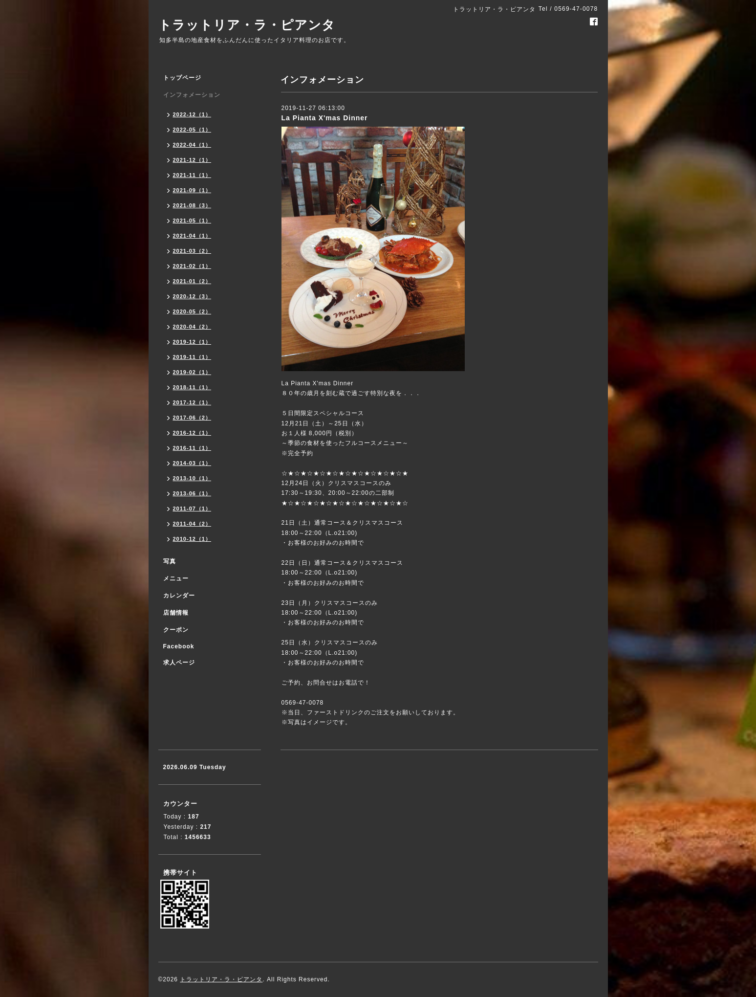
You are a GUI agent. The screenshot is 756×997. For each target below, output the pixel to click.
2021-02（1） (192, 266)
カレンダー (179, 595)
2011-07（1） (192, 508)
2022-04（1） (192, 145)
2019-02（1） (192, 372)
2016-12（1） (192, 433)
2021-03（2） (192, 251)
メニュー (176, 578)
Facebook (178, 646)
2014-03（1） (192, 463)
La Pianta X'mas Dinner (324, 118)
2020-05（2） (192, 311)
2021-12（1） (192, 160)
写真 (169, 561)
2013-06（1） (192, 493)
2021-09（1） (192, 190)
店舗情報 (176, 612)
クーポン (176, 629)
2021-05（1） (192, 220)
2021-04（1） (192, 236)
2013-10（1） (192, 478)
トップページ (182, 77)
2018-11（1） (192, 387)
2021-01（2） (192, 281)
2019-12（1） (192, 342)
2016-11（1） (192, 448)
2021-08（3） (192, 205)
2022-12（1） (192, 114)
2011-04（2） (192, 524)
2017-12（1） (192, 402)
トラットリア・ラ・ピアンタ (246, 25)
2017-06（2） (192, 418)
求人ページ (179, 662)
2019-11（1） (192, 357)
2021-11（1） (192, 175)
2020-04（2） (192, 327)
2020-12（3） (192, 296)
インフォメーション (191, 94)
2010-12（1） (192, 539)
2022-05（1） (192, 130)
